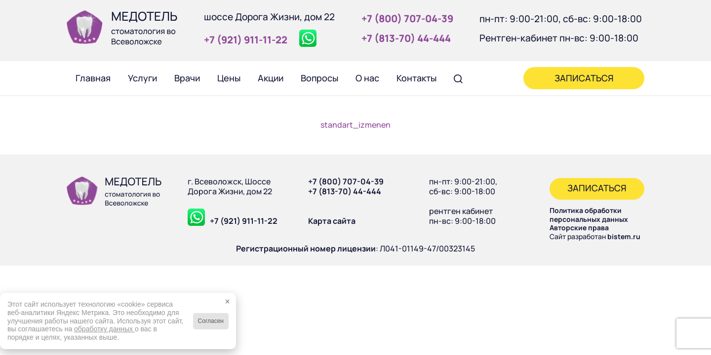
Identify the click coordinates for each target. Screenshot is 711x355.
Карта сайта (332, 220)
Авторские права (579, 227)
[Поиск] (458, 78)
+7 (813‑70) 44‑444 (406, 38)
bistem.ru (623, 236)
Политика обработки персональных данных (589, 215)
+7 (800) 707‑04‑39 (407, 18)
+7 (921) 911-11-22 (243, 221)
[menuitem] (93, 78)
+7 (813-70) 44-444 (344, 191)
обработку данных (104, 329)
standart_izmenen (355, 124)
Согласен (211, 321)
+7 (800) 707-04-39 (346, 181)
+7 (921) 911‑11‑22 (245, 39)
